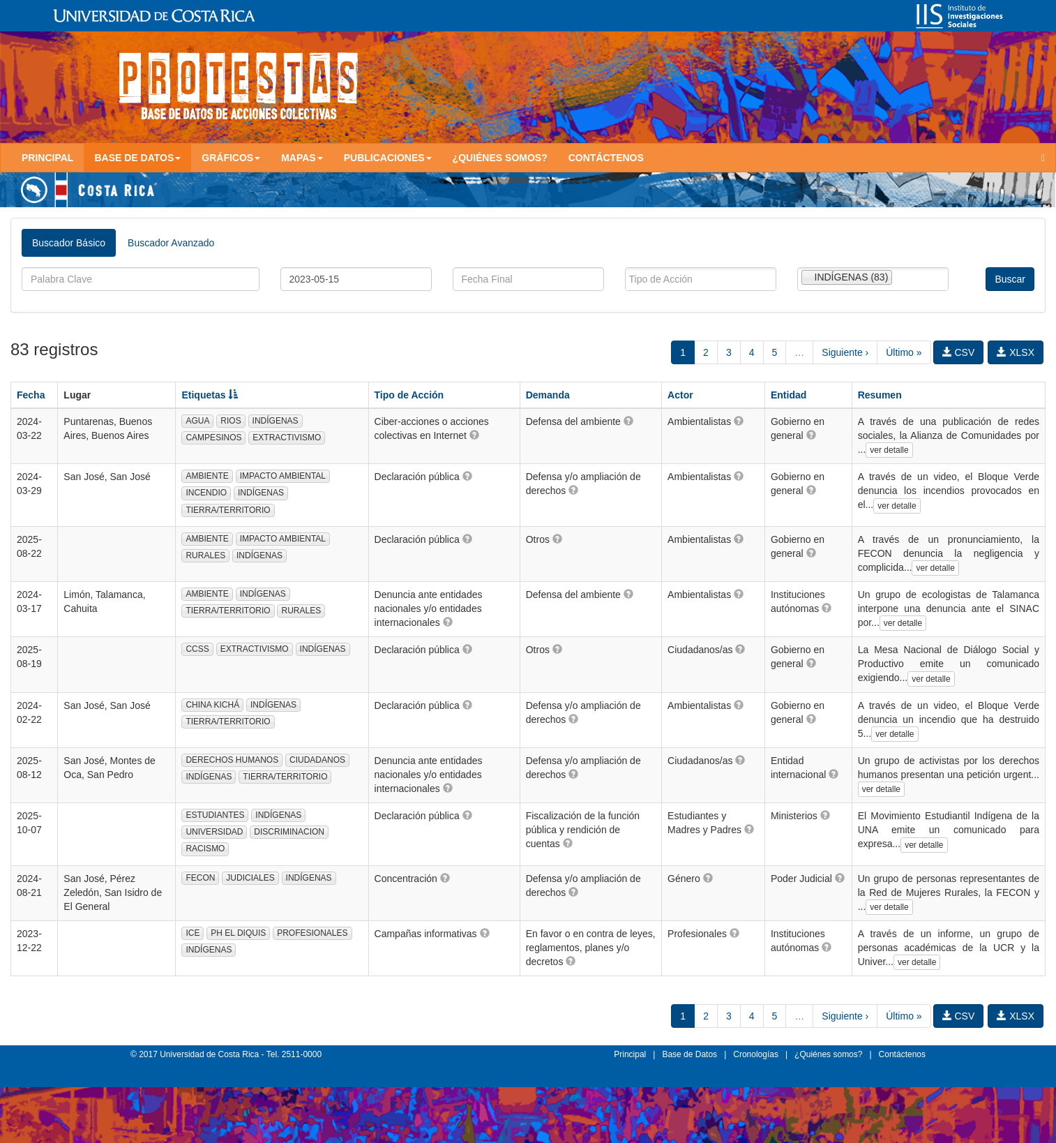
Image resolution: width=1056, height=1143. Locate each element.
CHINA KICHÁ (212, 705)
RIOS (230, 421)
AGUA (197, 421)
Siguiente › (845, 352)
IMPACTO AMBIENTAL (283, 476)
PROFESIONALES (312, 933)
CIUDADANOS (317, 760)
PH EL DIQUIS (238, 933)
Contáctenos (606, 157)
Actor (680, 395)
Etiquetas (209, 395)
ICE (192, 933)
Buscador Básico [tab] (68, 242)
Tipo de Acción (409, 395)
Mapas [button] (302, 157)
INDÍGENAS (275, 421)
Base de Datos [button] (137, 157)
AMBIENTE (207, 476)
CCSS (197, 649)
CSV (958, 352)
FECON (200, 878)
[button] (474, 435)
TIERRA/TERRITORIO (228, 510)
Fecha (31, 395)
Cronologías (755, 1054)
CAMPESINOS (213, 437)
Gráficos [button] (231, 157)
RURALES (205, 555)
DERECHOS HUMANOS (232, 760)
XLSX (1015, 352)
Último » (903, 352)
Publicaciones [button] (388, 157)
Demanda (548, 395)
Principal (47, 157)
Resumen (880, 395)
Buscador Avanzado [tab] (171, 242)
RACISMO (205, 848)
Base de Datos (689, 1054)
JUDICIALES (250, 878)
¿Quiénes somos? (500, 157)
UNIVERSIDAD (214, 832)
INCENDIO (206, 493)
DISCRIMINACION (289, 832)
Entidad (788, 395)
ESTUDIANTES (215, 815)
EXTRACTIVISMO (286, 437)
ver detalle (889, 450)
